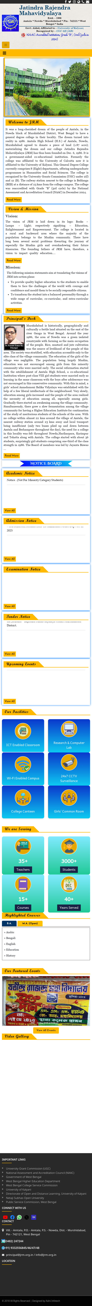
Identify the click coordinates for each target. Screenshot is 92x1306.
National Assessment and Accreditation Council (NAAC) (40, 1173)
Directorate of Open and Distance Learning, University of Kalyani (46, 1193)
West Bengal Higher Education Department (33, 1181)
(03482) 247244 (13, 1241)
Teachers (23, 869)
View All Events (46, 1030)
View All (10, 510)
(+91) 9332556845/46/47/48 (21, 1248)
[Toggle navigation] (5, 45)
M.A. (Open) (30, 923)
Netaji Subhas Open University (25, 1198)
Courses (23, 907)
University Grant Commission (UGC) (28, 1168)
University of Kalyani (18, 1189)
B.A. (9, 923)
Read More (14, 199)
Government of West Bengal (23, 1177)
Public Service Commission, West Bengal (31, 1202)
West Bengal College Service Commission (31, 1185)
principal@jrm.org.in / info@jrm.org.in (31, 1255)
